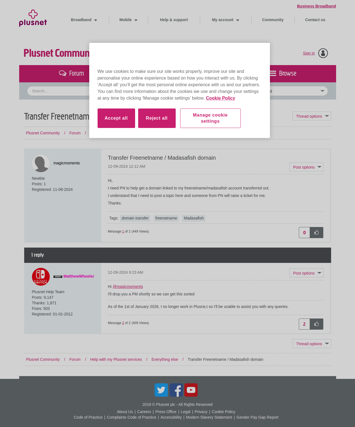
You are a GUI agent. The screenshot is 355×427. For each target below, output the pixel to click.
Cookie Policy (223, 411)
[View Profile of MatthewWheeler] (78, 276)
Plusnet (33, 17)
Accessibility (171, 417)
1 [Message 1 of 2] (123, 231)
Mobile (126, 20)
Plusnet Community (62, 53)
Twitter (161, 390)
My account (223, 20)
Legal (185, 411)
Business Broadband (316, 6)
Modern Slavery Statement (209, 417)
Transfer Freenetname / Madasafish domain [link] (225, 133)
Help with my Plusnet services (116, 133)
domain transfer (134, 218)
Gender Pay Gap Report (258, 417)
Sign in (309, 53)
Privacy (201, 411)
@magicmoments (128, 286)
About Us (125, 411)
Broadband (82, 20)
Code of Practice (88, 417)
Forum (74, 133)
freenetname (166, 218)
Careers (144, 411)
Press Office (166, 411)
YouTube (191, 390)
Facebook (176, 390)
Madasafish (194, 218)
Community (273, 20)
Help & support (174, 20)
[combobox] (126, 91)
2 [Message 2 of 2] (123, 323)
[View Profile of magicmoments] (66, 163)
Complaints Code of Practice (131, 417)
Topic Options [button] (312, 116)
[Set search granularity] (282, 91)
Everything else (165, 133)
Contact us (315, 20)
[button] (306, 167)
